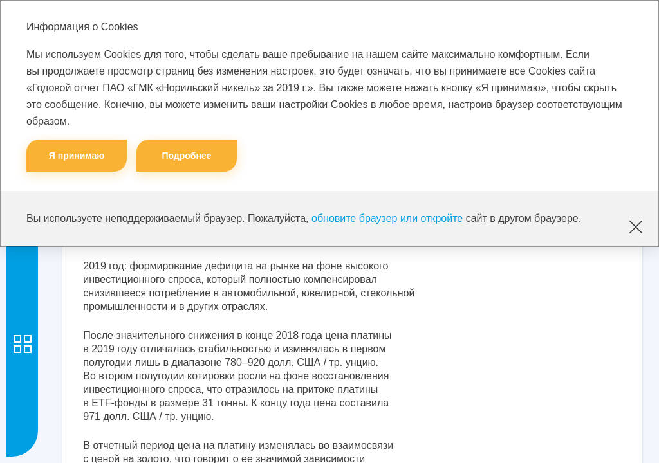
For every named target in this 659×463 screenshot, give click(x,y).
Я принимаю (77, 155)
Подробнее (186, 155)
